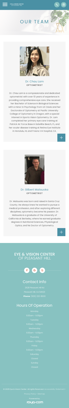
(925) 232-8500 (38, 296)
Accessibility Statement (54, 389)
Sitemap (41, 394)
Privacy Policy (30, 394)
